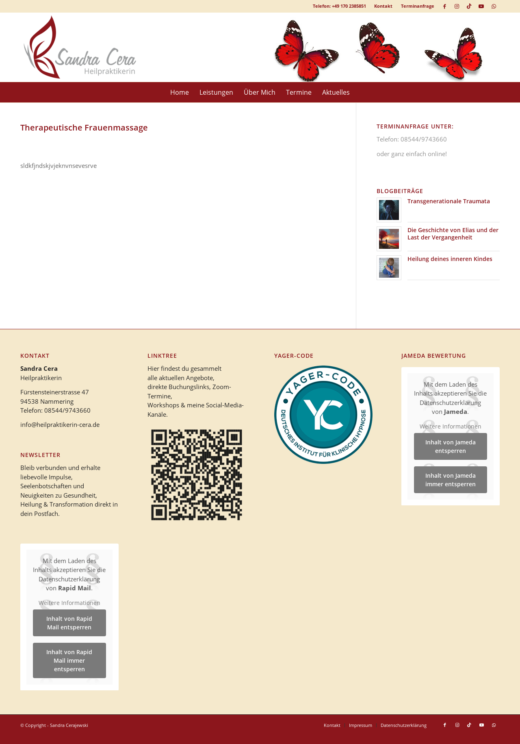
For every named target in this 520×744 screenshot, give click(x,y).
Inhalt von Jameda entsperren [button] (450, 446)
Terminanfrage (417, 6)
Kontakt (383, 6)
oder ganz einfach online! (412, 154)
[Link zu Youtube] (481, 6)
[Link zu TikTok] (469, 6)
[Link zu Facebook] (445, 6)
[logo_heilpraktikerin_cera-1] (85, 47)
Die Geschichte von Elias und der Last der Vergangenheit (452, 233)
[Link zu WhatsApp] (494, 6)
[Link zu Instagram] (457, 6)
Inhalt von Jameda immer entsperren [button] (450, 480)
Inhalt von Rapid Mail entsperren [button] (69, 623)
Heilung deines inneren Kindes (449, 259)
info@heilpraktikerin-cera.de (60, 424)
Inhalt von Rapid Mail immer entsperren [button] (69, 660)
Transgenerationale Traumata (448, 201)
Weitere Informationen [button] (69, 602)
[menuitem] (383, 6)
